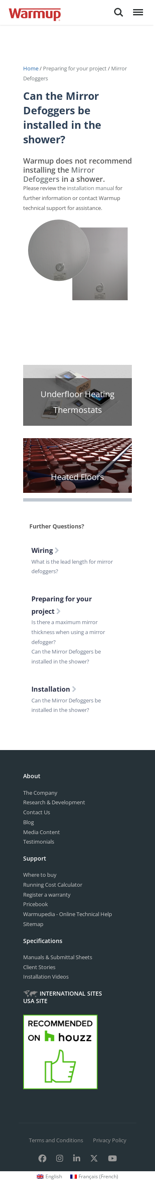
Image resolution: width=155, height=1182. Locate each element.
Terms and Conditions (56, 1140)
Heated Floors (77, 476)
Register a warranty (47, 894)
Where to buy (40, 874)
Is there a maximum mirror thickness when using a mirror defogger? (68, 631)
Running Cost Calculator (52, 884)
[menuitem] (49, 1177)
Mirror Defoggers (59, 174)
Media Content (41, 832)
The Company (40, 792)
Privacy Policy (109, 1140)
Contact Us (36, 812)
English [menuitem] (53, 1176)
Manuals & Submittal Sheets (57, 957)
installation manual (90, 188)
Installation (53, 689)
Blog (28, 822)
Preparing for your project (75, 68)
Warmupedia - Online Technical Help (67, 914)
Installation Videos (46, 976)
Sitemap (33, 924)
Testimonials (38, 841)
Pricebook (35, 904)
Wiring (45, 550)
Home (31, 68)
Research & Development (54, 802)
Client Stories (39, 967)
